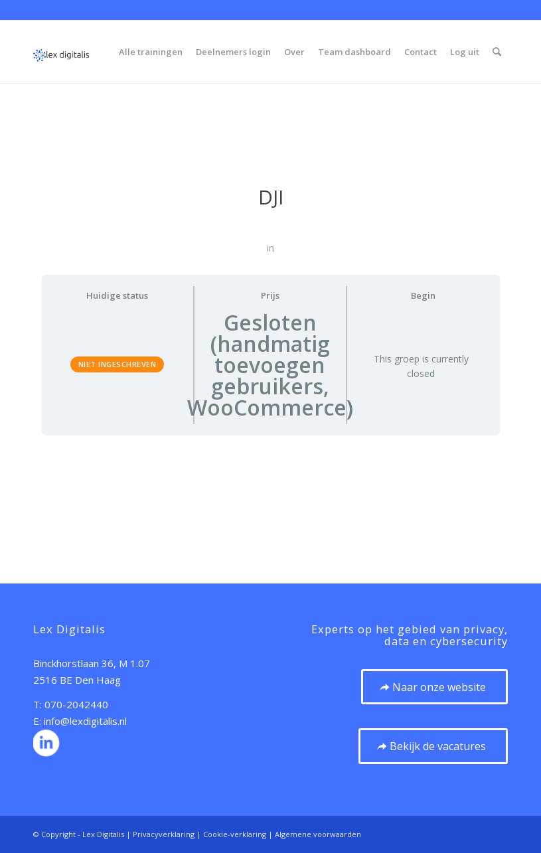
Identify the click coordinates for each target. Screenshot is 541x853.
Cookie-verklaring (234, 834)
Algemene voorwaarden (318, 834)
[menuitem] (150, 52)
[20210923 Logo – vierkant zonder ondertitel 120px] (61, 52)
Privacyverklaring (163, 834)
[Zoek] (497, 52)
